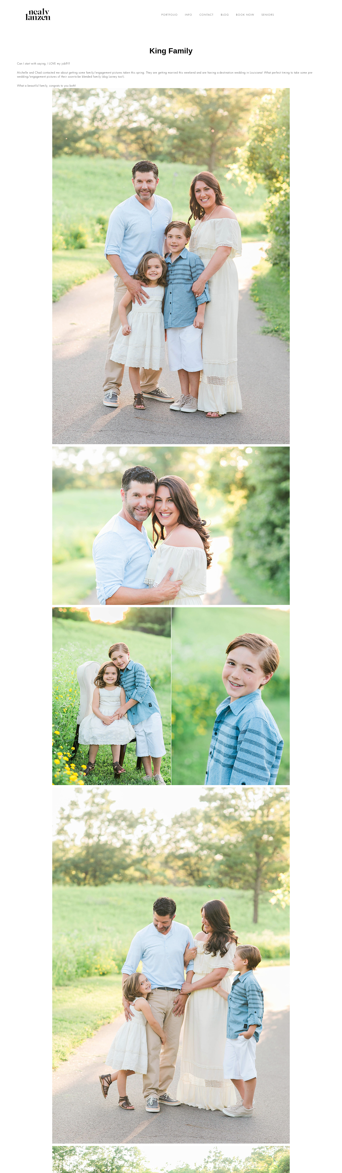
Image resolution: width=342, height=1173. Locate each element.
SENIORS (267, 15)
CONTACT (207, 15)
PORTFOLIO (170, 15)
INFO (188, 15)
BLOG (225, 15)
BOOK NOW (245, 15)
